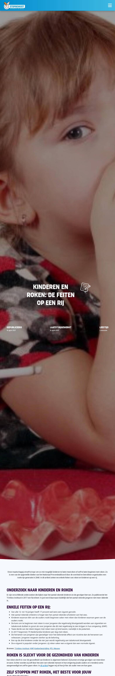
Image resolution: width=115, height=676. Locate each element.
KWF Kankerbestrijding (39, 648)
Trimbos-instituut (22, 648)
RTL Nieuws (55, 648)
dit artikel (44, 665)
